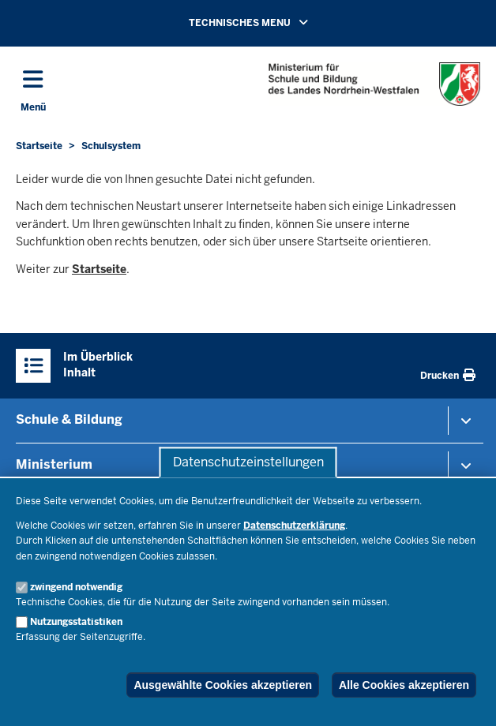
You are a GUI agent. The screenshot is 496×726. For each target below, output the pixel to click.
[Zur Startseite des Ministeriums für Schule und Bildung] (374, 84)
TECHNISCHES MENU (271, 22)
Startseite (99, 269)
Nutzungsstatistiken (76, 622)
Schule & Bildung (69, 419)
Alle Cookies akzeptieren (404, 685)
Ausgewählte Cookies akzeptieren (222, 685)
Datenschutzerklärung (294, 525)
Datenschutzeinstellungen (248, 462)
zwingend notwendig (76, 587)
